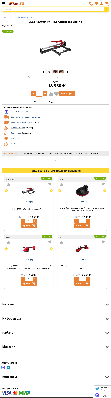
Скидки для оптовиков (87, 153)
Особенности (10, 153)
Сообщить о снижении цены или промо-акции (31, 143)
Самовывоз (16, 133)
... (13, 17)
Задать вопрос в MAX (20, 111)
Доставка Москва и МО (60, 153)
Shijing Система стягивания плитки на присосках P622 (82, 267)
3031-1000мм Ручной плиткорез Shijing (28, 209)
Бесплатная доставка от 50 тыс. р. (25, 117)
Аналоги (40, 153)
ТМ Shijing (15, 138)
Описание (27, 153)
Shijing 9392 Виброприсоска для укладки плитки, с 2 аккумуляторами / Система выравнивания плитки (29, 267)
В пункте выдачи (18, 127)
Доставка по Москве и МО (22, 122)
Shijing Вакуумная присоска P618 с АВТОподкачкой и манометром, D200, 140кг (82, 209)
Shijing (30, 201)
